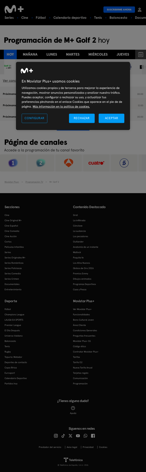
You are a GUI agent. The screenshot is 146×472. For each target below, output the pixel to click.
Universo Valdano (14, 335)
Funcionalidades (81, 314)
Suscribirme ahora (119, 9)
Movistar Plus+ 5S (82, 341)
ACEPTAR (111, 118)
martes (72, 54)
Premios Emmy (80, 273)
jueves (123, 54)
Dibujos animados (82, 279)
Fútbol (41, 18)
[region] (73, 96)
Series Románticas (14, 263)
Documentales (12, 284)
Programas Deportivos (84, 284)
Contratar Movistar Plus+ (85, 351)
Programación (80, 383)
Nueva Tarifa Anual (82, 367)
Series (9, 18)
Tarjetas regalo (80, 373)
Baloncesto (118, 18)
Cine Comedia (12, 231)
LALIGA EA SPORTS (14, 320)
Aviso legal (72, 447)
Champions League (14, 314)
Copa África (11, 367)
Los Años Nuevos (81, 263)
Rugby (8, 351)
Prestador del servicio (50, 447)
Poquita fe (78, 257)
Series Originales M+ (15, 257)
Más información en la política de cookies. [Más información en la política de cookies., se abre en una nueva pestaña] (61, 106)
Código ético (79, 346)
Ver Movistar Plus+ (82, 309)
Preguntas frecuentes (84, 335)
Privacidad (88, 447)
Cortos (8, 241)
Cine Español (11, 225)
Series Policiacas (13, 268)
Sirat (75, 215)
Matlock (77, 252)
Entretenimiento (13, 289)
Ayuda (73, 410)
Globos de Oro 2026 (83, 268)
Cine (24, 18)
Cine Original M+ (13, 220)
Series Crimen (12, 279)
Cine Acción (11, 236)
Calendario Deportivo (16, 378)
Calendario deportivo (69, 18)
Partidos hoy (11, 383)
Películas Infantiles (14, 247)
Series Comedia (13, 273)
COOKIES (103, 447)
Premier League (13, 325)
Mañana (30, 54)
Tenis (98, 18)
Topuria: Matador (13, 357)
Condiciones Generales (85, 330)
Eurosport (10, 373)
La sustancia (79, 231)
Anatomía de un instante (85, 247)
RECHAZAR (82, 118)
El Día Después (12, 330)
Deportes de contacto (16, 362)
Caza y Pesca (79, 289)
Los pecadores (80, 236)
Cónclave (78, 225)
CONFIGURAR (34, 118)
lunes (51, 54)
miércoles (98, 54)
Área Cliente (79, 325)
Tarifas (76, 357)
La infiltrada (79, 220)
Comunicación (80, 378)
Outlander (78, 241)
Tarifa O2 (78, 362)
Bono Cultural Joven (83, 320)
